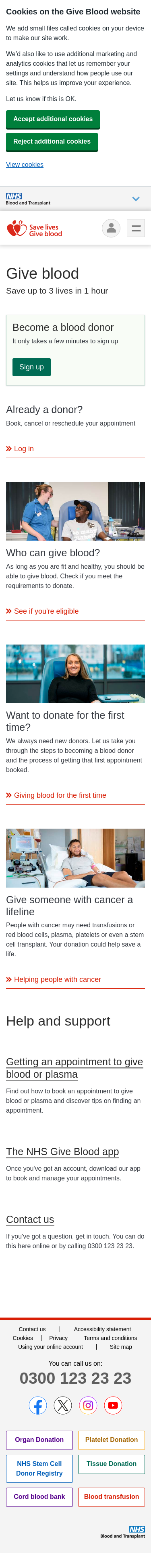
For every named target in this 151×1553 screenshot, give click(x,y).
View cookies (24, 164)
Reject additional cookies (52, 141)
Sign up (31, 367)
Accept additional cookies (53, 119)
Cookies (23, 1338)
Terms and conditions (110, 1338)
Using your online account (50, 1347)
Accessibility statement (102, 1329)
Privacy (58, 1338)
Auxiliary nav (136, 199)
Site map (121, 1347)
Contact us (32, 1329)
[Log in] (111, 228)
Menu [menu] (136, 228)
